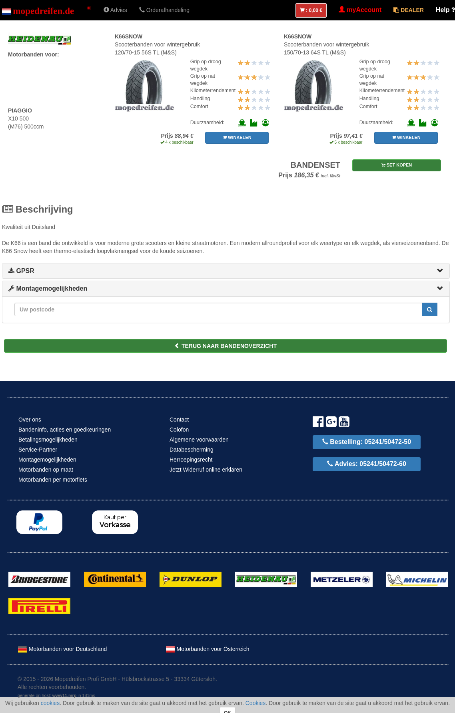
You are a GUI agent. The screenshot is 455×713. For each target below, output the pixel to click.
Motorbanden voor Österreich (207, 649)
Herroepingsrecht (191, 459)
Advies (115, 10)
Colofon (179, 429)
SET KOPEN (396, 165)
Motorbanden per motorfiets (52, 479)
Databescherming (192, 449)
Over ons (29, 419)
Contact (179, 419)
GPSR (21, 270)
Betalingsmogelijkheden (48, 439)
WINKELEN (237, 137)
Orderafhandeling (164, 10)
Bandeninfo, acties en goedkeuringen (64, 429)
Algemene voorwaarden (199, 439)
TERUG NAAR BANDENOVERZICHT (225, 346)
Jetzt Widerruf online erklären (206, 469)
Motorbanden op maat (45, 469)
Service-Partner (37, 449)
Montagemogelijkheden (47, 288)
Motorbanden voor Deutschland (62, 649)
